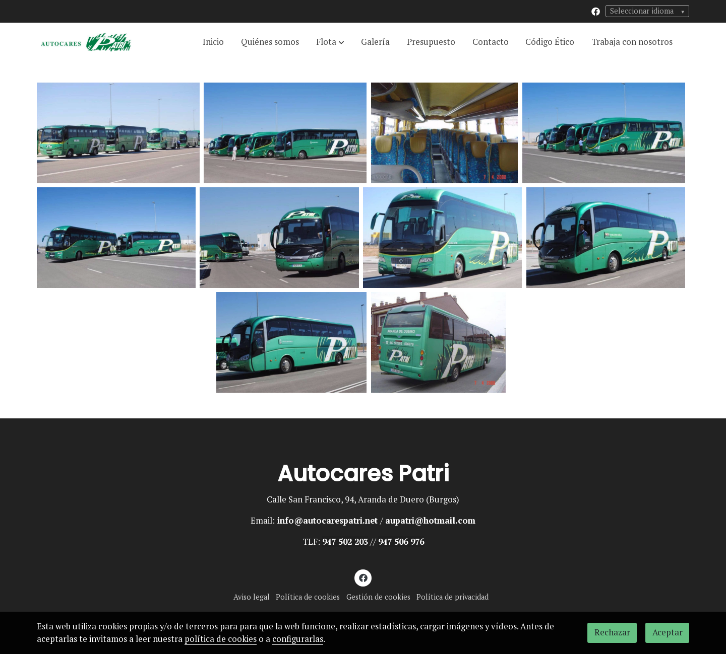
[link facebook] (595, 11)
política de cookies (221, 638)
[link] (86, 42)
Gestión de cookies (378, 597)
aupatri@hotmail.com (430, 520)
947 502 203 (345, 541)
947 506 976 (401, 541)
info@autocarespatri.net (327, 520)
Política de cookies (308, 597)
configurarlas (297, 638)
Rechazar (612, 632)
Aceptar (667, 632)
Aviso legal (251, 597)
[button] (330, 42)
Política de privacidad (452, 597)
